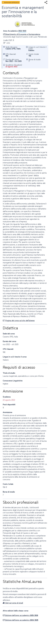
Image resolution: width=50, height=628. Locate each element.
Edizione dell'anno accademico (20, 615)
